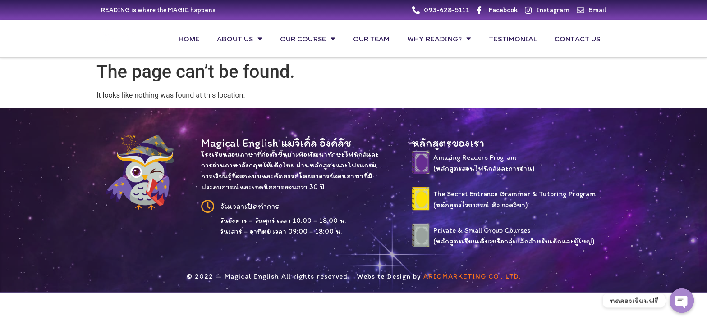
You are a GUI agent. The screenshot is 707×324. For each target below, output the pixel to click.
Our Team (371, 38)
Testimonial (513, 38)
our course (307, 38)
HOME (189, 38)
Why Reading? (439, 38)
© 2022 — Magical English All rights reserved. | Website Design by (354, 276)
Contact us (577, 38)
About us (239, 38)
